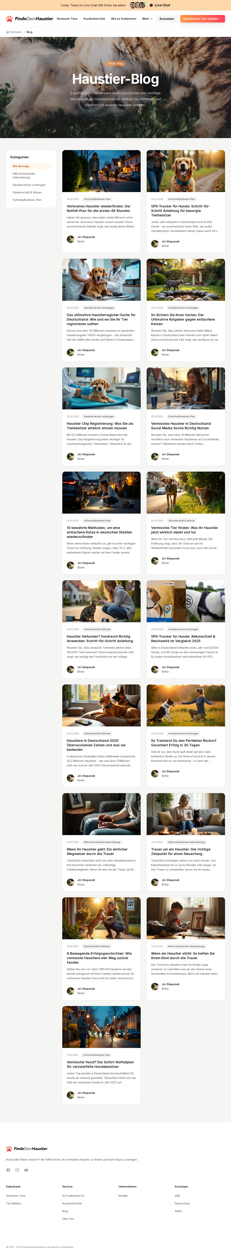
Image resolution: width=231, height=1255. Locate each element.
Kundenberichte (94, 18)
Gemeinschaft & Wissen (27, 192)
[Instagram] (17, 1170)
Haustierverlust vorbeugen (29, 184)
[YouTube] (26, 1170)
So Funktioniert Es (73, 1195)
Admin (178, 1211)
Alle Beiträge (21, 166)
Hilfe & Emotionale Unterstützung (24, 175)
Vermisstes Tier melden (202, 19)
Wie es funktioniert (123, 18)
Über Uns (68, 1218)
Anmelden (166, 19)
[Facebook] (8, 1170)
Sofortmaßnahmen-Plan (27, 199)
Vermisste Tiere (67, 18)
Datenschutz (182, 1203)
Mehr (147, 18)
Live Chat (159, 5)
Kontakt (123, 1195)
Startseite (13, 32)
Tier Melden (13, 1203)
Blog (65, 1211)
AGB (177, 1195)
